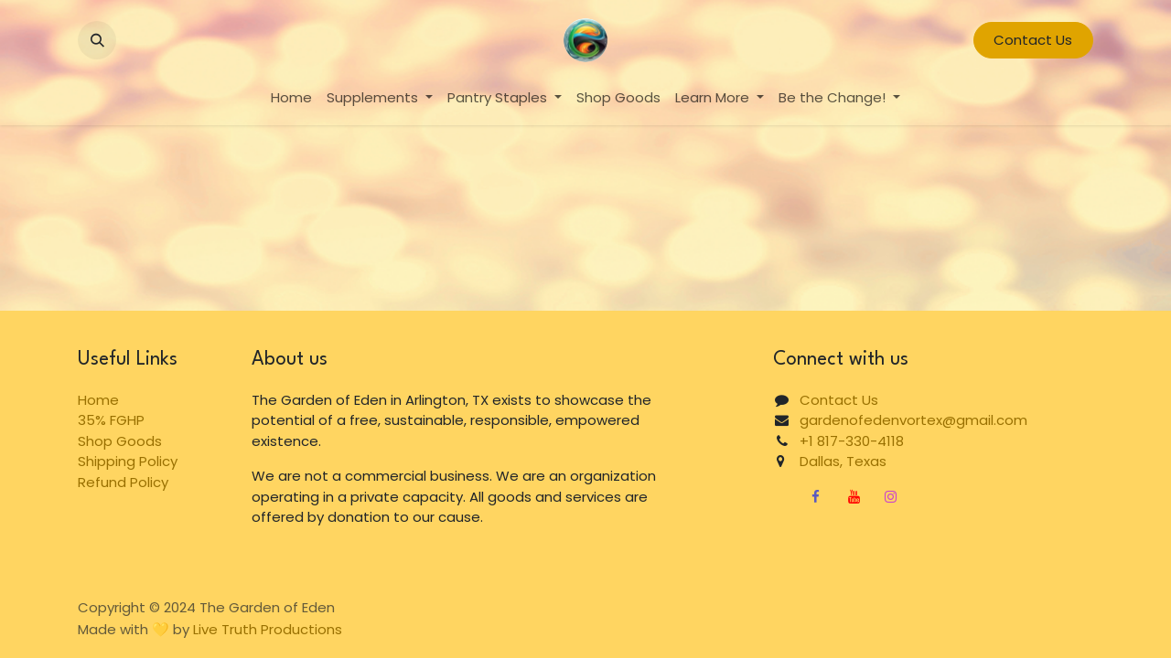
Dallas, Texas (835, 461)
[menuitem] (291, 98)
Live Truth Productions (267, 629)
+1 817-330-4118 (852, 441)
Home (98, 399)
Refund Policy (123, 482)
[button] (97, 40)
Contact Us (1033, 39)
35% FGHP (111, 420)
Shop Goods (120, 441)
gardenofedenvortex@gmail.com (913, 420)
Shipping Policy (127, 461)
